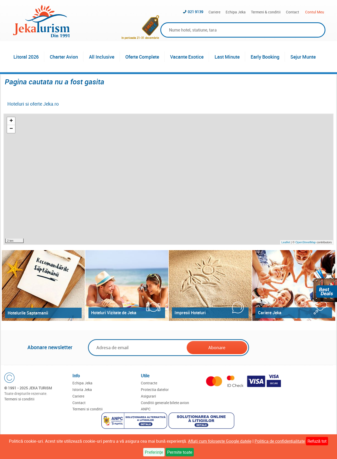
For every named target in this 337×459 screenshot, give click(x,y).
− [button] (11, 129)
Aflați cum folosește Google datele (219, 441)
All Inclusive (101, 57)
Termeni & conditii (266, 11)
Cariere (214, 11)
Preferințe (154, 452)
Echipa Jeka (236, 11)
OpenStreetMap (306, 242)
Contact (292, 11)
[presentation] (290, 348)
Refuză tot (317, 441)
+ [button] (11, 121)
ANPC (146, 408)
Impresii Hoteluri (190, 313)
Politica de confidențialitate (280, 441)
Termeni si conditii (19, 398)
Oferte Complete (142, 57)
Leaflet (285, 242)
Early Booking (265, 57)
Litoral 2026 (26, 57)
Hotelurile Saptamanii (28, 313)
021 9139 (195, 11)
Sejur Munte (303, 57)
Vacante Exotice (187, 57)
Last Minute (227, 57)
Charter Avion (64, 57)
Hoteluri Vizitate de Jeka (113, 313)
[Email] (138, 347)
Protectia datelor (155, 389)
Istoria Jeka (82, 389)
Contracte (149, 382)
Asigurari (148, 396)
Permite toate (179, 452)
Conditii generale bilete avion (165, 402)
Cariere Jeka (269, 313)
